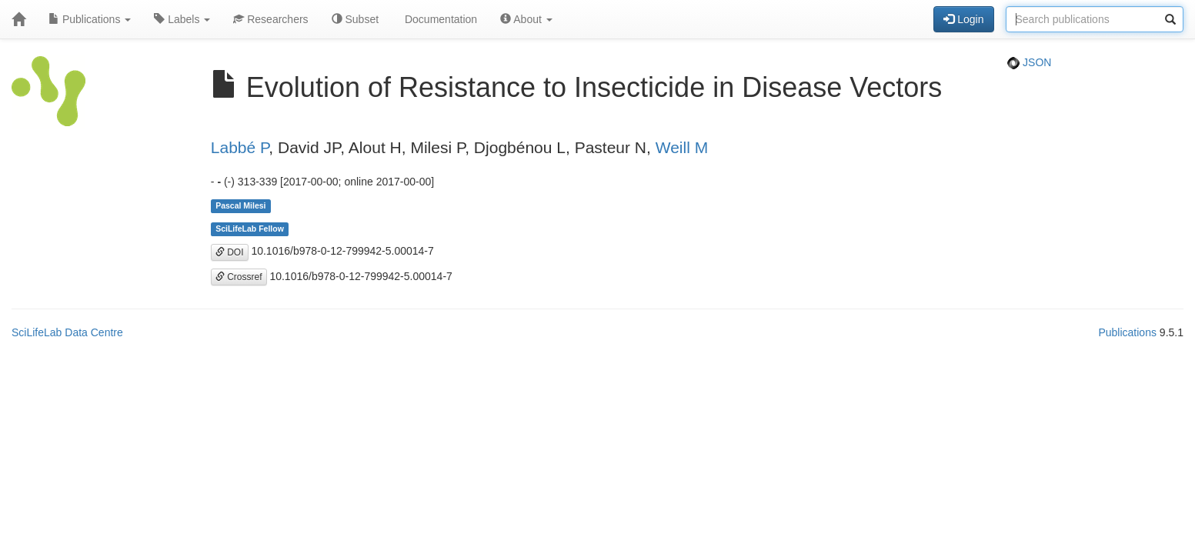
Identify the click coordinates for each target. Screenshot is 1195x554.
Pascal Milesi (240, 205)
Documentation (439, 19)
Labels (182, 19)
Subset (355, 19)
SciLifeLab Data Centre (67, 332)
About (526, 19)
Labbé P (240, 147)
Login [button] (963, 19)
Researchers (270, 19)
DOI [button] (229, 252)
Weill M (682, 147)
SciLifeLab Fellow (249, 228)
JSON (1029, 62)
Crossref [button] (238, 277)
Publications (89, 19)
